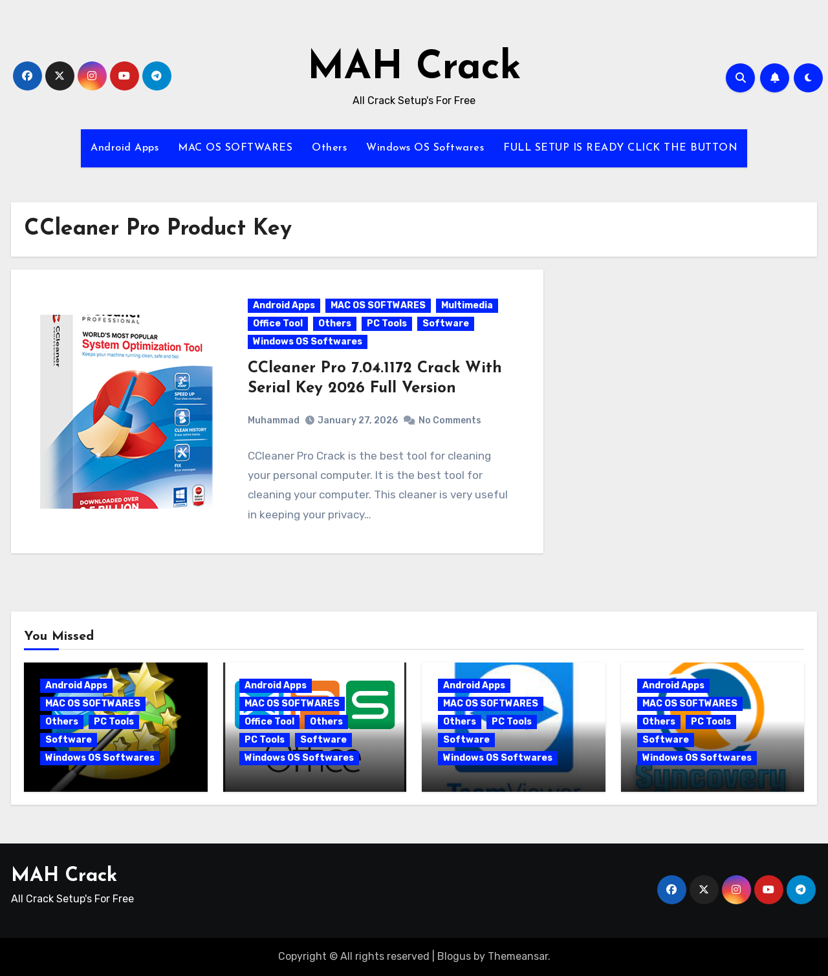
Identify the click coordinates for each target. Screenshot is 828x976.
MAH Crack (414, 68)
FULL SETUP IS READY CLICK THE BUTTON (620, 148)
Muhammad (274, 420)
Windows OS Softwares (425, 148)
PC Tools (387, 323)
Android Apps (124, 148)
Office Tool (278, 323)
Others (329, 148)
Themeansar (518, 956)
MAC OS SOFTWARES (235, 148)
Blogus (454, 956)
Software (445, 323)
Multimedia (467, 305)
